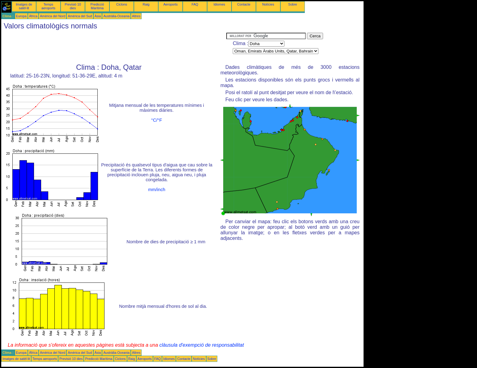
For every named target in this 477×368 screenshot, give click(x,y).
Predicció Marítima (97, 6)
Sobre (292, 4)
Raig (146, 4)
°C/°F (156, 120)
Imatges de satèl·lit (24, 6)
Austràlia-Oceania (116, 16)
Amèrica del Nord (52, 16)
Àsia (98, 16)
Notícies (268, 4)
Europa (21, 16)
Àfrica (33, 16)
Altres (136, 16)
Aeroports (170, 4)
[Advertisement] (113, 47)
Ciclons (121, 4)
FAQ (195, 4)
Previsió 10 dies (73, 6)
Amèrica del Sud (80, 16)
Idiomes (219, 4)
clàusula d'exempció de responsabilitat (201, 345)
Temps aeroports (48, 6)
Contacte (243, 4)
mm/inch (156, 189)
